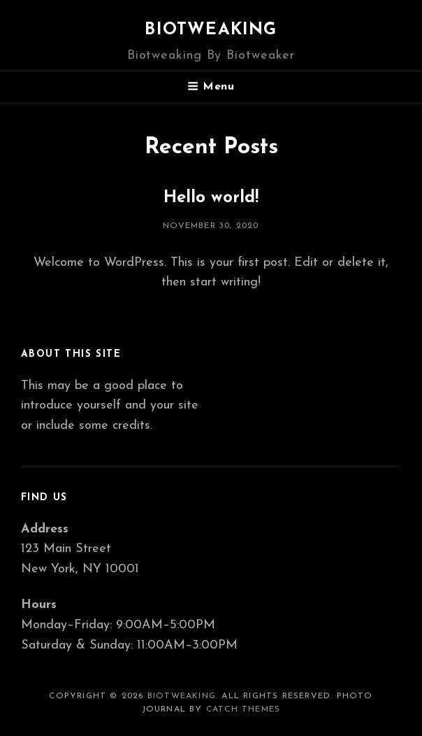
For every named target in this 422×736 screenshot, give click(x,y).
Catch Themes (243, 709)
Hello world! (211, 198)
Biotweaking (211, 30)
